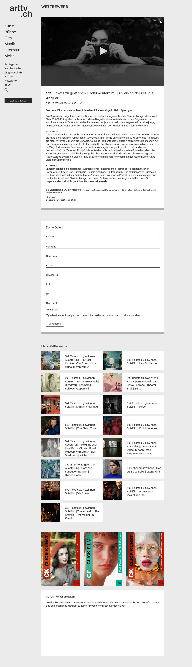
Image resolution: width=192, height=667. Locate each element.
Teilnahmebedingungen (62, 315)
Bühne (10, 31)
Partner (9, 76)
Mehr (9, 55)
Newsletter (11, 80)
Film (8, 37)
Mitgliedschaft (13, 72)
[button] (18, 90)
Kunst (10, 25)
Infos (8, 84)
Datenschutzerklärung (93, 315)
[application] (102, 51)
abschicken (55, 323)
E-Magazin (11, 64)
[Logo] (158, 21)
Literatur (12, 49)
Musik (10, 43)
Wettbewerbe (13, 68)
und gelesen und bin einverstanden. (95, 315)
